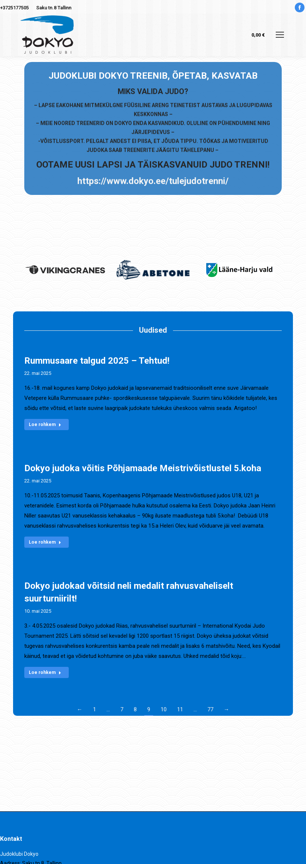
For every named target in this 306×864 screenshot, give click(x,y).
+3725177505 (14, 7)
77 (210, 709)
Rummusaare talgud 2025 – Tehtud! (97, 360)
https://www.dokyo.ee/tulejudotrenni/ (153, 93)
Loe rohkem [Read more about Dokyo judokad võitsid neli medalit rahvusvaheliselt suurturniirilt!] (45, 672)
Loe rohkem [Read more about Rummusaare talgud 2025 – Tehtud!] (45, 424)
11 (180, 709)
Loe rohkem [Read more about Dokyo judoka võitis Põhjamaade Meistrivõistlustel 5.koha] (45, 542)
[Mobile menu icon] (279, 34)
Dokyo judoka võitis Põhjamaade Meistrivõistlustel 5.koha (142, 468)
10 (164, 709)
